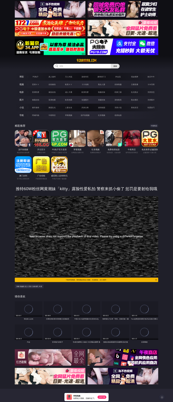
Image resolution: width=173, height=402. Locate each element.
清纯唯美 (118, 100)
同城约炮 (35, 115)
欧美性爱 (85, 92)
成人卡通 (68, 92)
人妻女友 (68, 107)
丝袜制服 (118, 84)
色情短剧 (118, 115)
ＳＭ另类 (151, 84)
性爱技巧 (151, 107)
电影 (21, 92)
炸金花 (118, 76)
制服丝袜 (101, 92)
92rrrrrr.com (86, 60)
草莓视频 (68, 115)
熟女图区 (134, 100)
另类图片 (151, 100)
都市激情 (35, 107)
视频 (21, 84)
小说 (21, 107)
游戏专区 (85, 76)
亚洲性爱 (35, 92)
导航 (21, 115)
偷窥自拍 (35, 100)
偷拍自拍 (52, 92)
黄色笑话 (134, 107)
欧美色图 (68, 100)
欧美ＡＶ (68, 84)
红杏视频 (101, 115)
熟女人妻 (101, 84)
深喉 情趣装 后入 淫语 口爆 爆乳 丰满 (29, 286)
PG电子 (36, 76)
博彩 (21, 76)
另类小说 (118, 107)
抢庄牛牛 (151, 76)
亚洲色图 (52, 100)
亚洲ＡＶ (35, 84)
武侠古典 (85, 107)
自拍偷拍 (52, 84)
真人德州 (52, 76)
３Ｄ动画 (85, 84)
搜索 (115, 66)
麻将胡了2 (102, 76)
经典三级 (118, 92)
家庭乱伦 (52, 107)
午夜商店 (52, 115)
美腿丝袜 (101, 100)
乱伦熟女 (134, 92)
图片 (21, 99)
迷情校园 (101, 107)
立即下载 (102, 397)
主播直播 (134, 84)
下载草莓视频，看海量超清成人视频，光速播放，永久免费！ (111, 280)
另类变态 (151, 92)
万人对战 (68, 76)
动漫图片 (85, 100)
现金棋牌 (134, 76)
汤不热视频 (85, 115)
